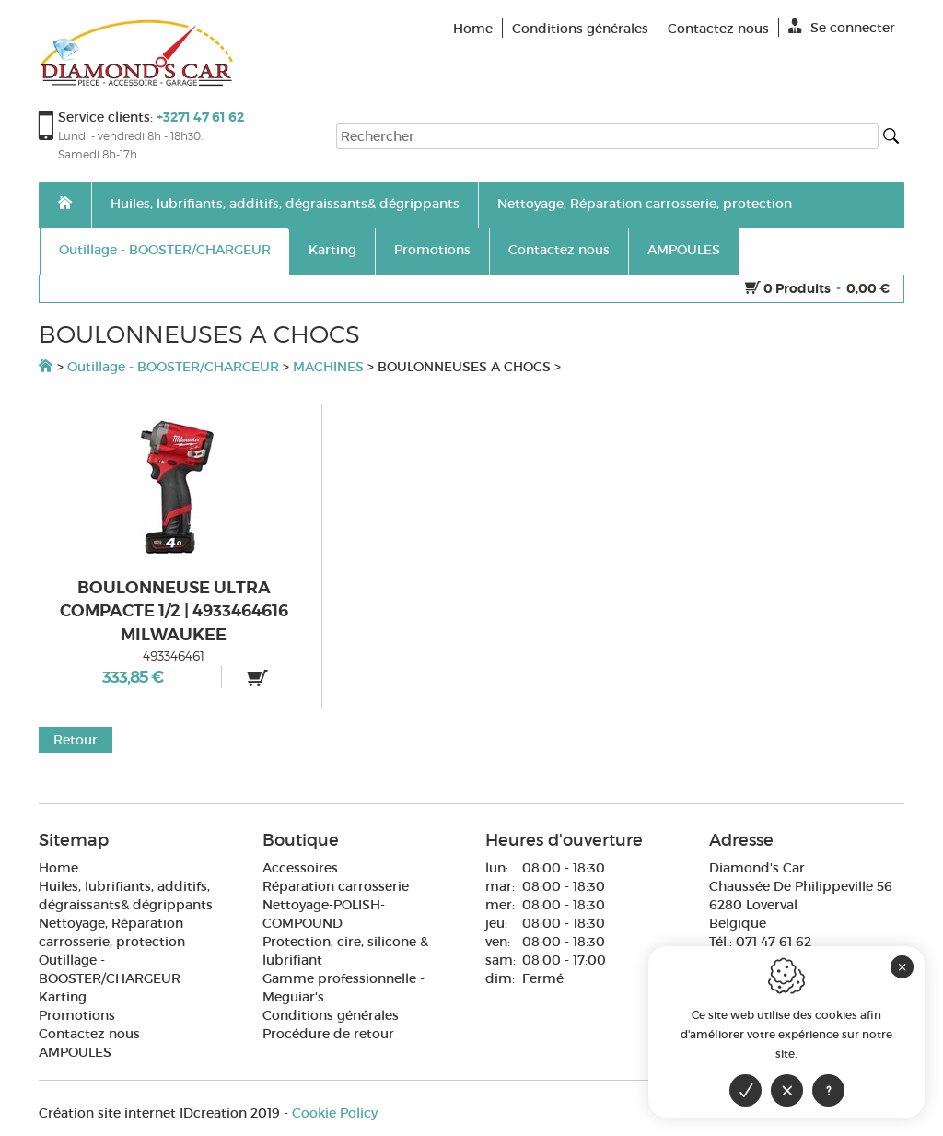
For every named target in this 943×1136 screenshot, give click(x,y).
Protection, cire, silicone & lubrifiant (345, 950)
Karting (332, 249)
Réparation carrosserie (335, 886)
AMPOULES (683, 249)
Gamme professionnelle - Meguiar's (343, 987)
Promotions (432, 249)
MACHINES (328, 366)
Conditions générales (330, 1015)
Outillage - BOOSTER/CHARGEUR (165, 249)
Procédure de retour (328, 1033)
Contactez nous (559, 249)
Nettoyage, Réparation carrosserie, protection (644, 203)
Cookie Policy (335, 1113)
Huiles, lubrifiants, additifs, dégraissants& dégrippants (285, 203)
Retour (75, 740)
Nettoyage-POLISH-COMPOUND (323, 913)
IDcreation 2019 (159, 1113)
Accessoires (300, 868)
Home (58, 868)
